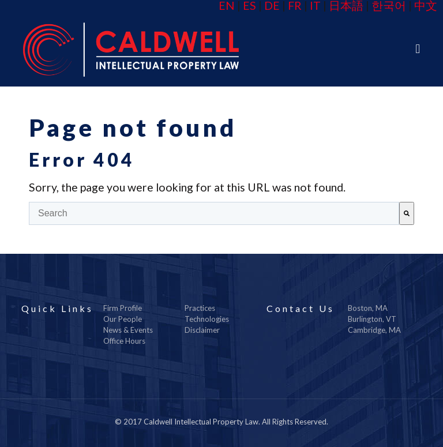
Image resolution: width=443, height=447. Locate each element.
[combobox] (214, 213)
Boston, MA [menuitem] (368, 308)
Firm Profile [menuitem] (122, 308)
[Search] (406, 213)
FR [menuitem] (295, 5)
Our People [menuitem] (122, 319)
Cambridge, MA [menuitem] (374, 330)
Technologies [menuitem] (207, 319)
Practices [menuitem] (200, 308)
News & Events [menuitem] (128, 330)
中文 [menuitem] (425, 5)
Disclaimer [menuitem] (202, 330)
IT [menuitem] (315, 5)
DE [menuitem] (272, 5)
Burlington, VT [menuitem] (372, 319)
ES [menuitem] (249, 5)
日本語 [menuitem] (346, 5)
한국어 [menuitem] (388, 5)
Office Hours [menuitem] (124, 340)
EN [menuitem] (227, 5)
